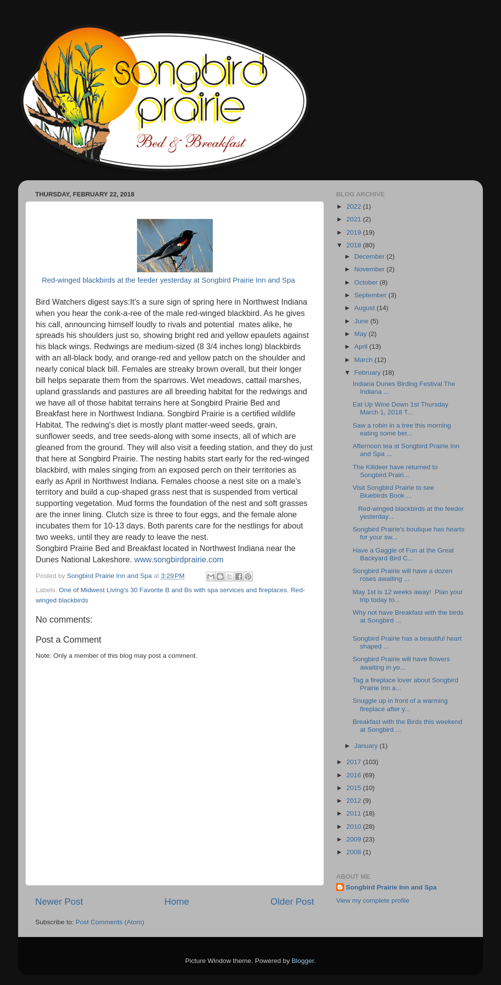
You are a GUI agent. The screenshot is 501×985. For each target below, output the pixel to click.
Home (176, 901)
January (367, 745)
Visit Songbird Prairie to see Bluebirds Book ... (393, 491)
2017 (354, 762)
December (370, 256)
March (364, 359)
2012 (354, 800)
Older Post (292, 901)
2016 (354, 775)
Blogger (303, 960)
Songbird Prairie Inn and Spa (247, 280)
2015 (354, 788)
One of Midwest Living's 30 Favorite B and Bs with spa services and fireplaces (173, 590)
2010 (354, 826)
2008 (354, 852)
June (362, 321)
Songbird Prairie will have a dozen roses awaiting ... (403, 574)
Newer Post (59, 901)
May (361, 333)
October (367, 282)
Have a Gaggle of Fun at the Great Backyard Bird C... (403, 554)
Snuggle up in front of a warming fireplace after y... (400, 704)
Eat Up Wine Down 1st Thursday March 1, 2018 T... (401, 408)
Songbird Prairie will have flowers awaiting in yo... (401, 663)
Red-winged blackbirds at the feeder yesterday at (121, 280)
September (371, 295)
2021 (354, 219)
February (368, 372)
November (370, 269)
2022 (354, 206)
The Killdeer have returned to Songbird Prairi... (395, 471)
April (361, 346)
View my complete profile (373, 900)
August (365, 308)
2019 (354, 232)
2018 (354, 245)
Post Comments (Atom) (110, 922)
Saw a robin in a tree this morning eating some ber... (402, 429)
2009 (354, 839)
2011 (354, 813)
